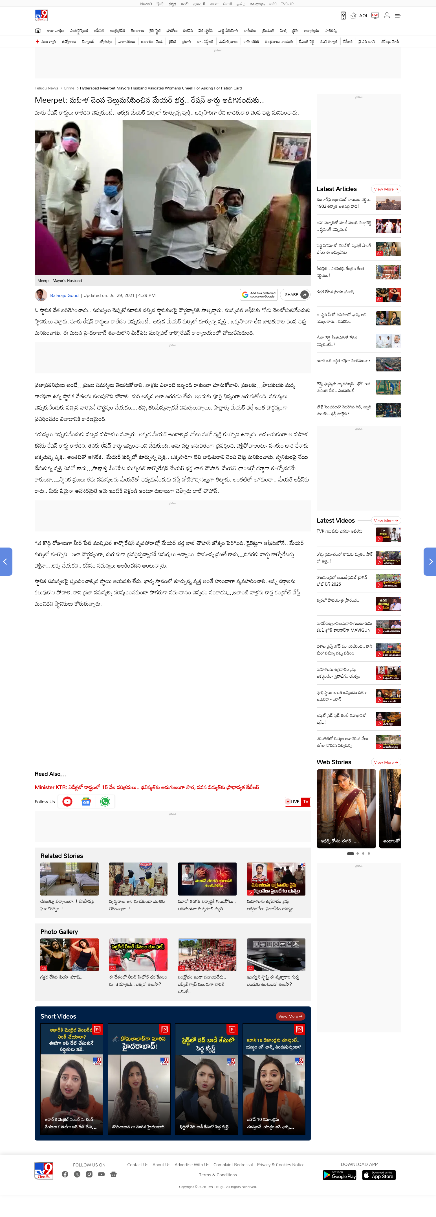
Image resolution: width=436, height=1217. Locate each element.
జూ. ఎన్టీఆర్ (205, 41)
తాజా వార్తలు (56, 30)
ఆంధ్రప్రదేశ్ (117, 30)
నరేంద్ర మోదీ (390, 41)
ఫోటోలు (172, 30)
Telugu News (46, 88)
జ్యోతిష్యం (106, 41)
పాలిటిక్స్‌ (331, 30)
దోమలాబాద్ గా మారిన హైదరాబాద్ (138, 1126)
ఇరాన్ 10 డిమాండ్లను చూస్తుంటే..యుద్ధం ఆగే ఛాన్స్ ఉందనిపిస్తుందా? (268, 1123)
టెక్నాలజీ (88, 41)
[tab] (350, 853)
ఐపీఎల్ (99, 30)
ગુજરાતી (199, 3)
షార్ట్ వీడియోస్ (228, 30)
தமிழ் (241, 3)
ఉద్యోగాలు (69, 41)
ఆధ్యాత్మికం (311, 30)
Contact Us (137, 1165)
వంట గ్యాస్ (48, 41)
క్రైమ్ (295, 30)
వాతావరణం (126, 41)
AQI (363, 15)
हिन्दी (160, 3)
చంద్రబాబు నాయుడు (279, 41)
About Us (161, 1165)
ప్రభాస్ (186, 41)
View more (291, 1016)
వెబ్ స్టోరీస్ (206, 30)
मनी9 (272, 3)
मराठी (184, 3)
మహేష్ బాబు (228, 41)
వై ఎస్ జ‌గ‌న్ (367, 41)
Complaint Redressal (233, 1165)
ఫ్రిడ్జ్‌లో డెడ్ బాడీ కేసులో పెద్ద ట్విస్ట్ (204, 1126)
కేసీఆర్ (348, 41)
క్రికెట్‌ (172, 41)
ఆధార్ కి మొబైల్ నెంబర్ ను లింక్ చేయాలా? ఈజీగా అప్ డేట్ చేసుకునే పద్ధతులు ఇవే (71, 1123)
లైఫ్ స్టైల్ (155, 30)
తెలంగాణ (137, 30)
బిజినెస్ (188, 30)
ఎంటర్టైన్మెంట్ (79, 30)
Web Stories (334, 762)
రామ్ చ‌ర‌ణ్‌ (251, 41)
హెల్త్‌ (283, 30)
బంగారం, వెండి (152, 41)
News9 (146, 3)
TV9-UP (287, 3)
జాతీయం (250, 30)
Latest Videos (336, 520)
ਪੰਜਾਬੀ (227, 3)
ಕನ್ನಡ (172, 3)
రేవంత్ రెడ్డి (306, 41)
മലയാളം (257, 3)
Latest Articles (337, 189)
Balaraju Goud (64, 295)
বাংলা (214, 3)
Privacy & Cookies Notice (280, 1165)
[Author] (41, 295)
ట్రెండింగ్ (268, 30)
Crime (68, 88)
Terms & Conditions (218, 1175)
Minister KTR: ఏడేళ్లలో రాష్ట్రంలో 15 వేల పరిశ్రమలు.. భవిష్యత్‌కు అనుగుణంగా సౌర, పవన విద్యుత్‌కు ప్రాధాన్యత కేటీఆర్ (147, 787)
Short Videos (58, 1016)
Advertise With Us (192, 1165)
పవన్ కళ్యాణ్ (329, 41)
